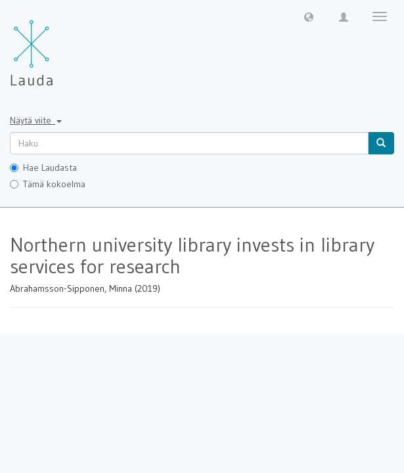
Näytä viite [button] (36, 120)
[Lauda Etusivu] (59, 46)
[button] (309, 16)
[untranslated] (189, 143)
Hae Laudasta (43, 167)
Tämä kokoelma (47, 184)
